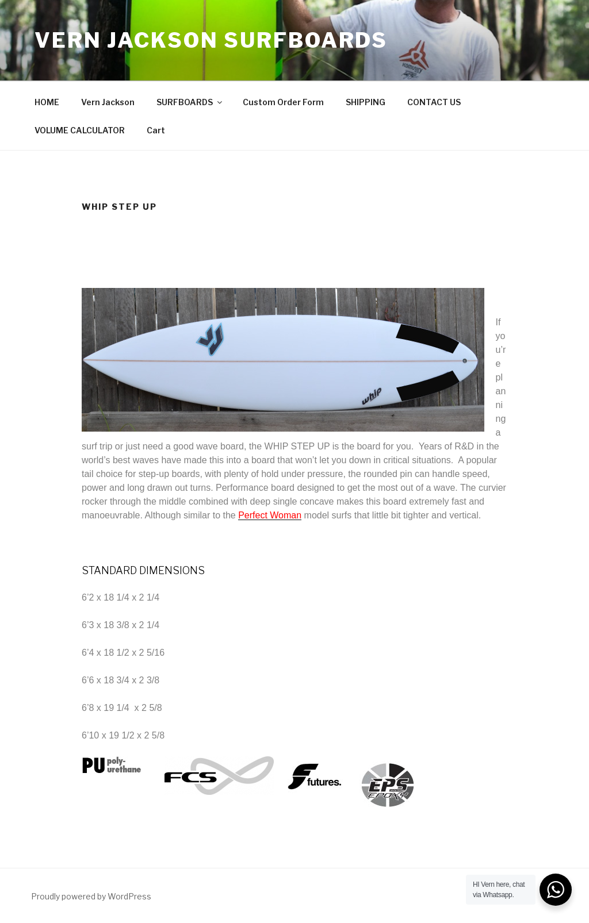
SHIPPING (365, 102)
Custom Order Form (283, 102)
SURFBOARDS (190, 102)
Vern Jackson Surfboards (211, 40)
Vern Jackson (108, 102)
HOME (47, 102)
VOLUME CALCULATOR (80, 130)
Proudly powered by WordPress (91, 896)
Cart (156, 130)
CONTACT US (434, 102)
